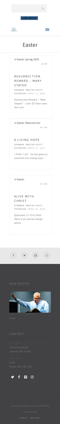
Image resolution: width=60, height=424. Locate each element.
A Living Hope (27, 140)
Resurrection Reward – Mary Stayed (28, 81)
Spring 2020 (32, 59)
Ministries (35, 418)
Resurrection (32, 122)
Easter (20, 59)
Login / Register (29, 18)
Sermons (23, 418)
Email (12, 318)
